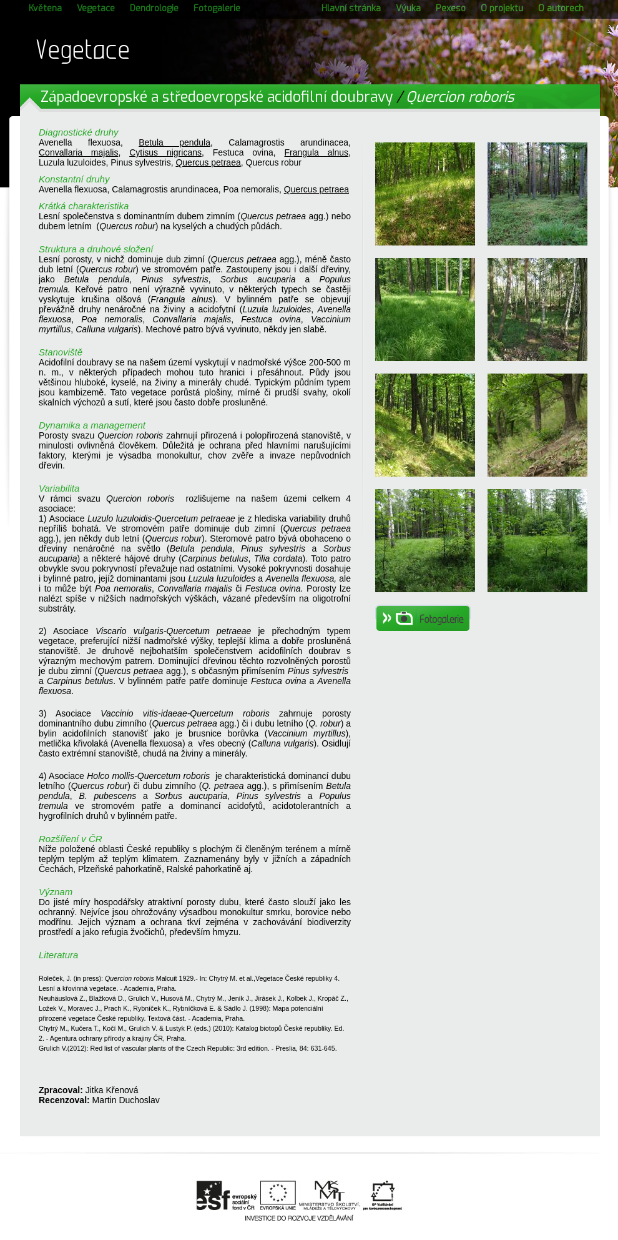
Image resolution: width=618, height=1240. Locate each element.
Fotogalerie (217, 8)
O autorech (561, 8)
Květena (45, 8)
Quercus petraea (207, 162)
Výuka (408, 8)
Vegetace (96, 8)
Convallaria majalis (78, 152)
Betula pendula (174, 142)
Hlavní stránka (351, 8)
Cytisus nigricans (165, 152)
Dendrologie (154, 8)
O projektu (502, 8)
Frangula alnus (317, 152)
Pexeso (451, 8)
